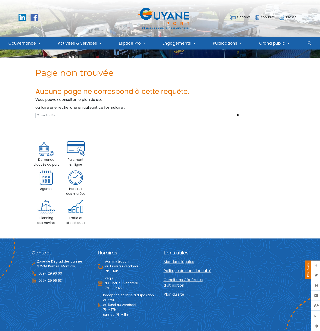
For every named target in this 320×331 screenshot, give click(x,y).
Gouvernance (24, 43)
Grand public (274, 43)
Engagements (179, 43)
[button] (309, 43)
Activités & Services (80, 43)
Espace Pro (132, 43)
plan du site (92, 99)
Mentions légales (179, 261)
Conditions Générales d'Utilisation (183, 282)
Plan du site (174, 294)
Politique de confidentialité (187, 270)
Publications (227, 43)
